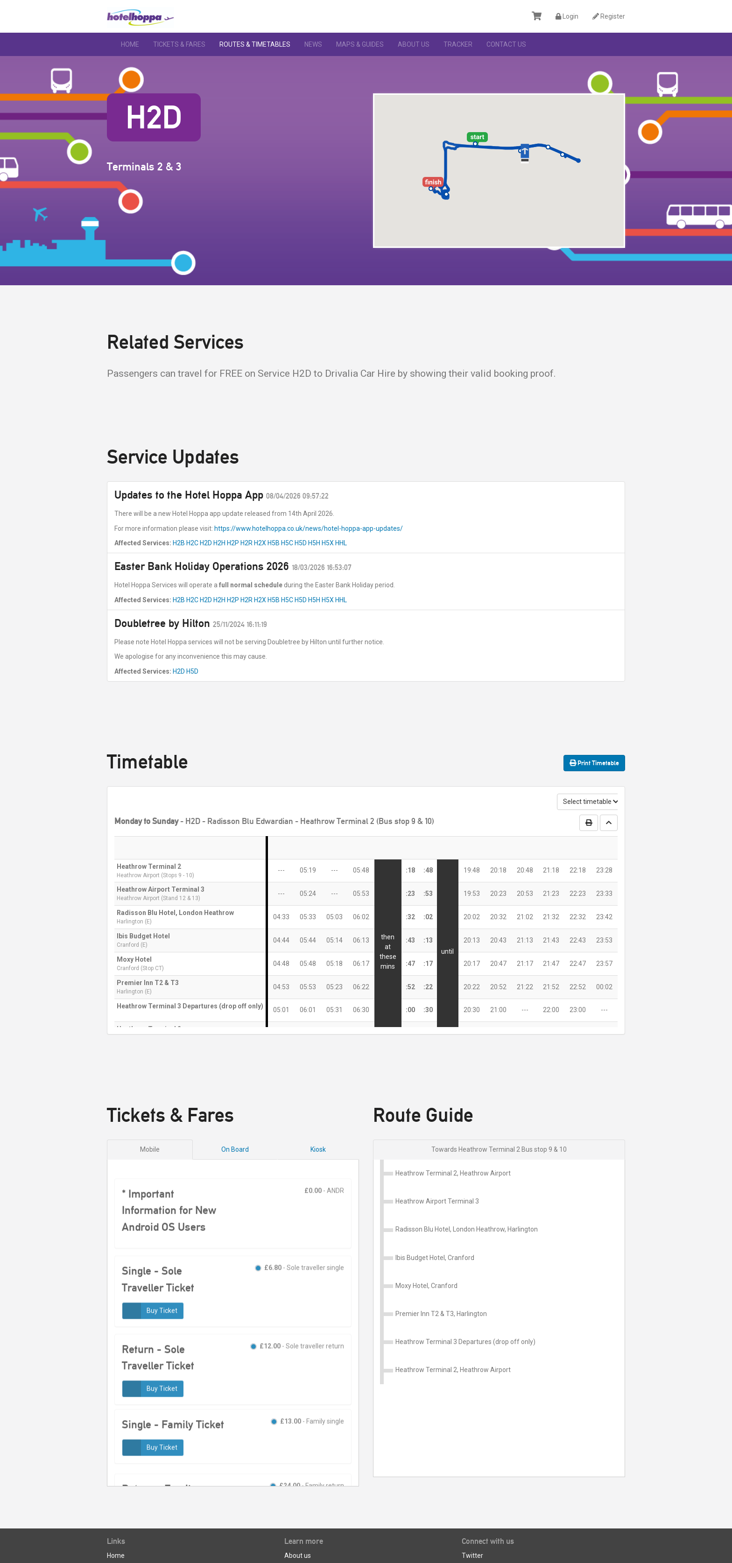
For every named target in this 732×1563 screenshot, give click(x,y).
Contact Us (506, 44)
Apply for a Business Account (150, 1545)
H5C (287, 543)
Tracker (457, 44)
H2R (246, 543)
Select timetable (591, 801)
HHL (341, 543)
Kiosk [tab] (318, 1149)
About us (413, 44)
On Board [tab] (235, 1149)
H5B (273, 543)
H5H (314, 543)
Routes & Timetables (254, 44)
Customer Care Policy (316, 1534)
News (313, 44)
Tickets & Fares (179, 44)
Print (594, 763)
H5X (328, 543)
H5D (301, 543)
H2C (192, 543)
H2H (219, 543)
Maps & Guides (360, 44)
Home (130, 44)
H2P (233, 543)
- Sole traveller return (297, 1376)
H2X (260, 543)
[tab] (499, 1150)
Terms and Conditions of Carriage (333, 1524)
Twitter (472, 1513)
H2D (206, 543)
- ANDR (324, 1220)
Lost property (126, 1524)
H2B (179, 543)
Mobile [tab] (150, 1149)
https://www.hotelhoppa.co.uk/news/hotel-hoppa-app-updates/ (308, 528)
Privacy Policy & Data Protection (331, 1545)
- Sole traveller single (299, 1298)
